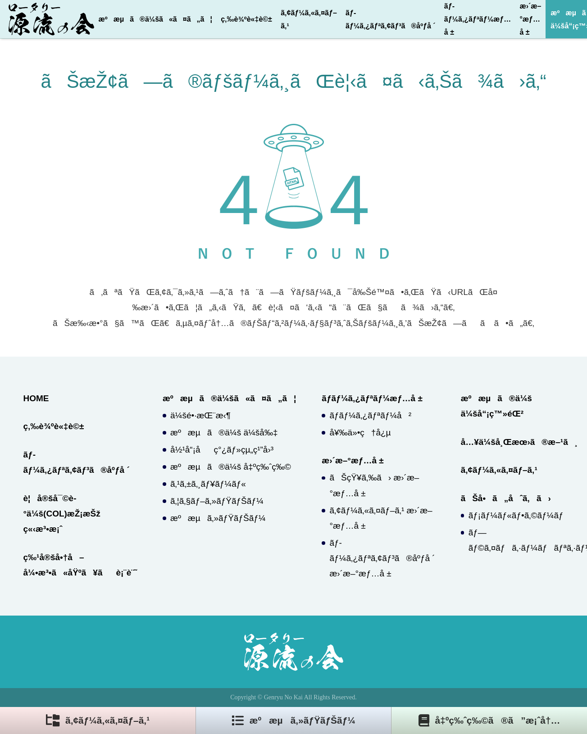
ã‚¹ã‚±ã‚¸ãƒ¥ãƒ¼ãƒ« (208, 484)
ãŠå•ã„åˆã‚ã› (506, 498)
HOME (36, 398)
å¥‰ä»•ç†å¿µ (360, 432)
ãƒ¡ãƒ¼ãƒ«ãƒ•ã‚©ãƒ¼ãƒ (517, 515)
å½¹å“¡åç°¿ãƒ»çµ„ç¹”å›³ (221, 449)
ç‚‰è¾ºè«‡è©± (246, 19)
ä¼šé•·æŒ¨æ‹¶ (200, 415)
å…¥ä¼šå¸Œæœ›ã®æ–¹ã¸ (519, 442)
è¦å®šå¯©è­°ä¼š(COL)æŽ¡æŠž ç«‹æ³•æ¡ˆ (61, 514)
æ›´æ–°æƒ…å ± (530, 19)
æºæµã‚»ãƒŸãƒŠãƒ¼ (218, 518)
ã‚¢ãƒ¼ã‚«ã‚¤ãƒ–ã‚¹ (309, 19)
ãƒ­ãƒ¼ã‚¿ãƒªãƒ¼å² (370, 415)
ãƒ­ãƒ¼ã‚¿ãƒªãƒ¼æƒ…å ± (477, 19)
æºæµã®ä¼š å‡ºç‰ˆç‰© (230, 466)
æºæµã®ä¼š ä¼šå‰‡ (224, 432)
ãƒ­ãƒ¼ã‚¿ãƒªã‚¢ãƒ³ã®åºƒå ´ (391, 19)
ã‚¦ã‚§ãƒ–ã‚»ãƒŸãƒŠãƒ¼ (217, 501)
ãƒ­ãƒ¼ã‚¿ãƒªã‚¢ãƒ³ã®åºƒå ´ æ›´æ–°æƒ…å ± (382, 558)
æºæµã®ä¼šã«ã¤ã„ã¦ (155, 19)
